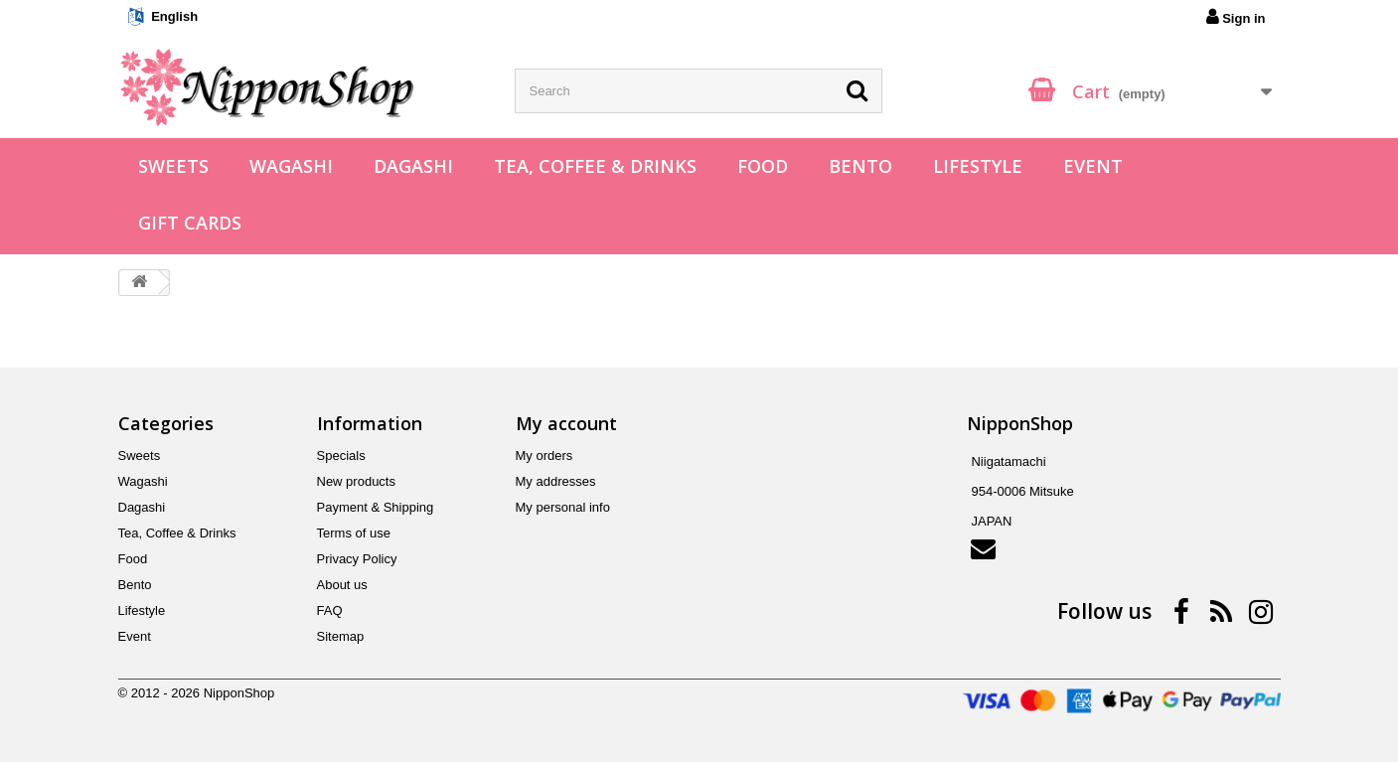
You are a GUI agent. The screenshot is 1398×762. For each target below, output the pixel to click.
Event (1093, 166)
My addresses (556, 481)
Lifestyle (977, 166)
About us (342, 584)
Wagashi (291, 166)
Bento (860, 166)
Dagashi (413, 166)
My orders (544, 455)
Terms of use (353, 533)
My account (566, 423)
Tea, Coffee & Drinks (595, 166)
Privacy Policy (357, 558)
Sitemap (341, 636)
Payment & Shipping (375, 507)
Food (762, 166)
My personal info (563, 507)
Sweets (173, 166)
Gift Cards (189, 222)
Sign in (1236, 17)
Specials (341, 455)
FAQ (330, 610)
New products (356, 481)
